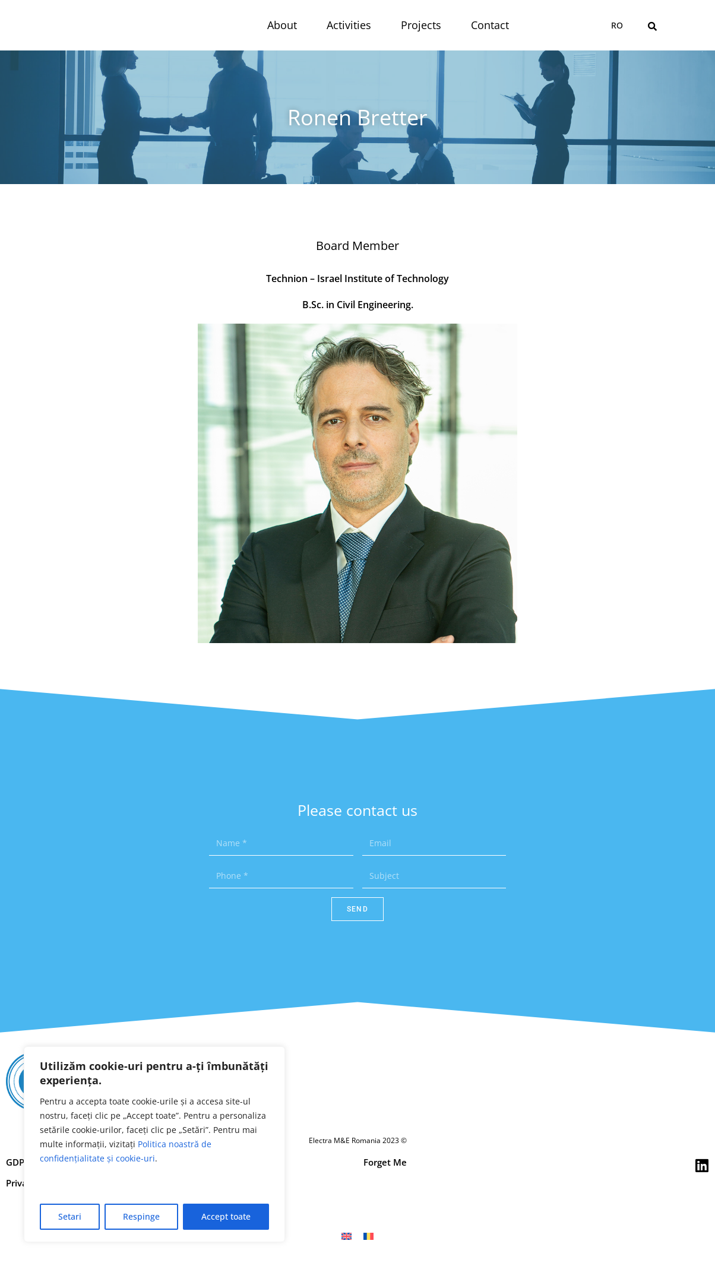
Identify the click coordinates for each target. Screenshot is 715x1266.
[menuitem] (617, 25)
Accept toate (226, 1216)
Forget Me (385, 1162)
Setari (69, 1216)
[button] (652, 26)
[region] (154, 1144)
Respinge (141, 1216)
